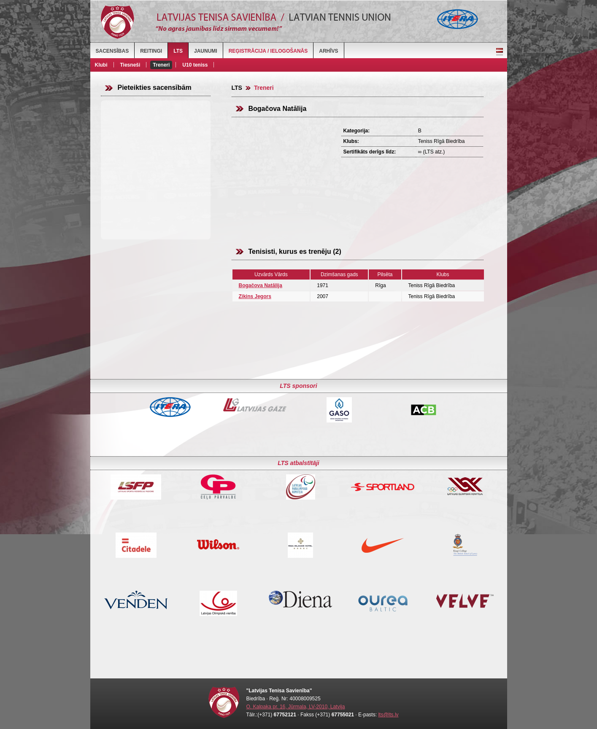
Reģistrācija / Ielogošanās (268, 51)
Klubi (101, 65)
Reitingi (151, 51)
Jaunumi (205, 51)
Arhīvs (328, 51)
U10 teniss (195, 65)
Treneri (161, 65)
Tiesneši (130, 65)
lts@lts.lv (388, 715)
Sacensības (112, 51)
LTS (178, 51)
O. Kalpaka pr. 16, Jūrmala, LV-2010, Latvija (295, 707)
